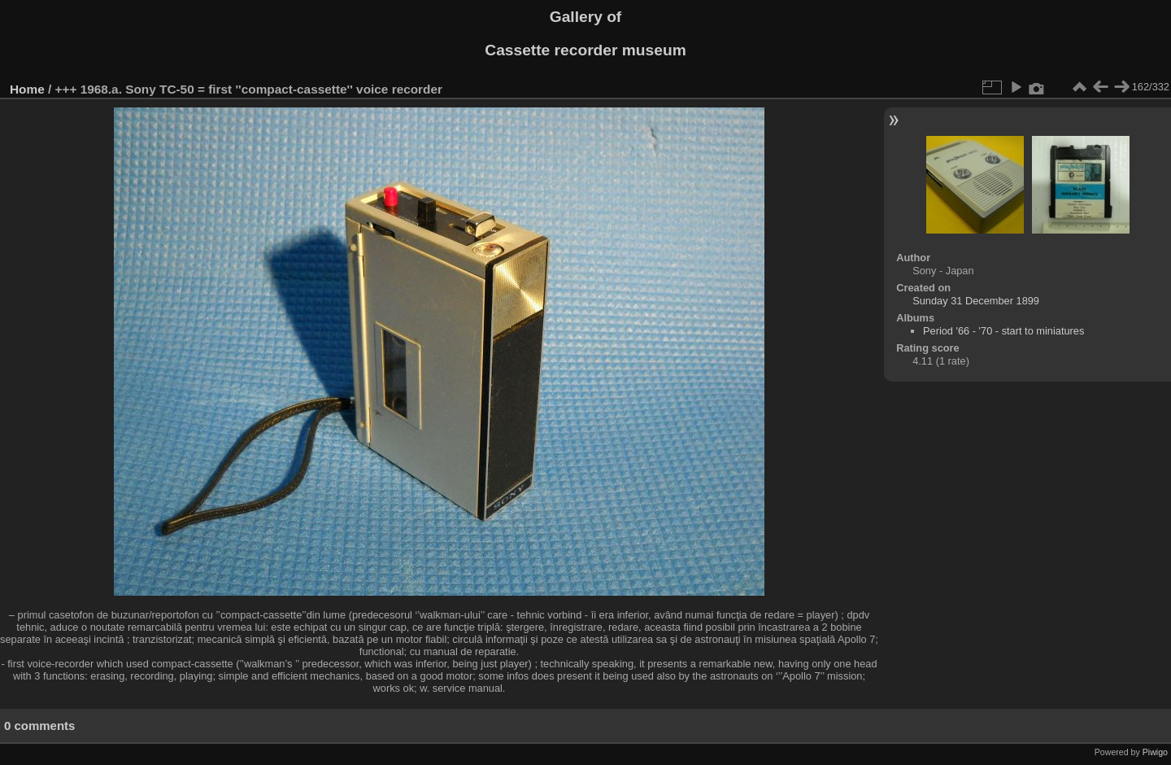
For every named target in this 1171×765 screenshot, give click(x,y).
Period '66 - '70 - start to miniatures (1003, 331)
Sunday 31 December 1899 (975, 301)
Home (27, 89)
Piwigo (1155, 752)
